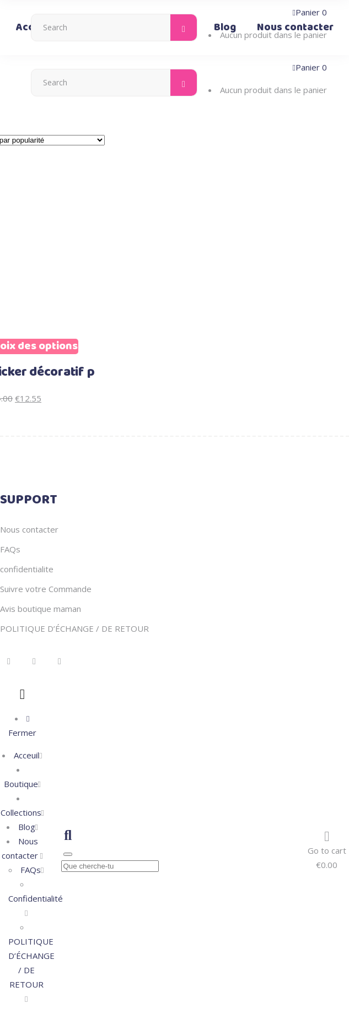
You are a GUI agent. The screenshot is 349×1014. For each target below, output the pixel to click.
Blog (26, 826)
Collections (21, 812)
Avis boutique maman (40, 608)
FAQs (10, 549)
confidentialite (26, 568)
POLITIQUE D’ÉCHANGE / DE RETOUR (74, 628)
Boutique (21, 783)
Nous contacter (29, 529)
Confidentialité (35, 898)
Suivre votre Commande (46, 588)
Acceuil (26, 755)
